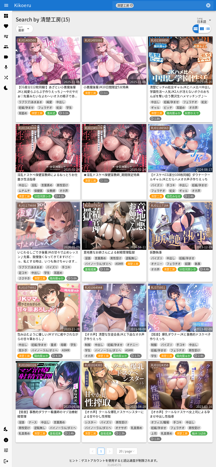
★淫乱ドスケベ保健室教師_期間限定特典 (111, 174)
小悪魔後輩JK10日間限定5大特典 (106, 87)
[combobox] (169, 5)
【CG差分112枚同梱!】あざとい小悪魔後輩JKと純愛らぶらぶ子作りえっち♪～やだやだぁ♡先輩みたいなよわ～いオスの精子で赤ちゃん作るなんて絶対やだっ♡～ (47, 94)
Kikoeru (22, 5)
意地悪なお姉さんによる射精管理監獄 (109, 252)
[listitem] (6, 16)
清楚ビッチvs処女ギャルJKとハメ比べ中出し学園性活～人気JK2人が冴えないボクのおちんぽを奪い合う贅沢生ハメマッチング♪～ (180, 91)
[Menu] (6, 5)
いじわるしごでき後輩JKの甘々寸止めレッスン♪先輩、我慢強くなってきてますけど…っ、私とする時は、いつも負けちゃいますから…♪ (47, 259)
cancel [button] (131, 5)
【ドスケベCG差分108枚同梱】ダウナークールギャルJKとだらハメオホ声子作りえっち (180, 176)
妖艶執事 (156, 252)
